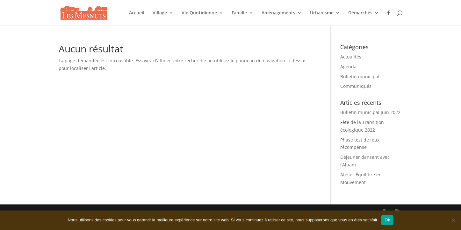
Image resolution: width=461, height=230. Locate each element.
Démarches (360, 13)
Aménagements (278, 13)
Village (160, 13)
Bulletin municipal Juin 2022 (370, 112)
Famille (239, 13)
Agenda (348, 67)
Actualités (350, 57)
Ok (387, 220)
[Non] (453, 220)
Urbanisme (322, 13)
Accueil (136, 13)
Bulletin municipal (359, 76)
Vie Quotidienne (199, 13)
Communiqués (355, 86)
